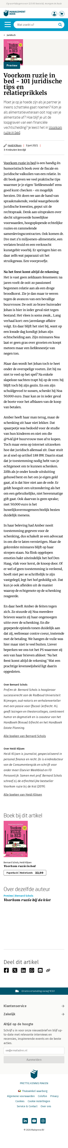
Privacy (54, 1096)
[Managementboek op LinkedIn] (25, 1121)
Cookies (19, 1101)
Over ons (46, 1106)
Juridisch (11, 35)
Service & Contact (27, 1106)
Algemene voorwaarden (21, 1096)
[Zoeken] (35, 24)
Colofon (42, 1096)
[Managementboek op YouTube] (34, 1121)
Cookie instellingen (39, 1101)
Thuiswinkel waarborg (33, 1091)
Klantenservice (34, 1006)
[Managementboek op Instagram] (43, 1121)
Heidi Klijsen (15, 145)
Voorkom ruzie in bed (20, 163)
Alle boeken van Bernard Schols (25, 736)
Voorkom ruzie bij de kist (27, 900)
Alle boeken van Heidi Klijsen (23, 794)
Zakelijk (34, 1014)
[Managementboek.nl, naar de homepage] (14, 15)
